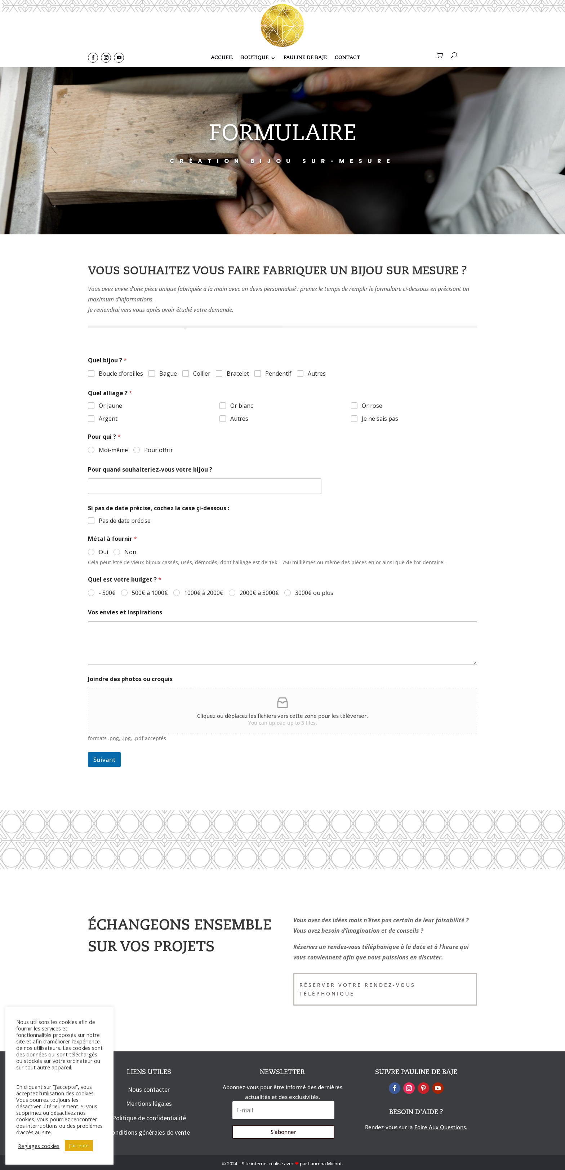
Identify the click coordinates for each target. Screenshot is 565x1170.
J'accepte (79, 1145)
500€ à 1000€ (150, 593)
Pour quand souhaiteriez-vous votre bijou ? (150, 469)
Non (130, 552)
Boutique (254, 58)
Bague (168, 374)
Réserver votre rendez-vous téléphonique (357, 989)
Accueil (222, 58)
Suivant (104, 759)
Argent (108, 419)
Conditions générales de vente (149, 1132)
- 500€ (107, 593)
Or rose (372, 406)
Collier (201, 374)
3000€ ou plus (314, 593)
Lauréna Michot (325, 1163)
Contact (347, 58)
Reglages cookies (38, 1146)
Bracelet (238, 374)
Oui (103, 552)
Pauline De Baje (305, 58)
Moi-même (113, 450)
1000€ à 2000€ (203, 593)
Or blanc (241, 406)
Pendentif (278, 374)
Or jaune (110, 406)
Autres (317, 374)
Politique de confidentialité (149, 1118)
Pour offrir (158, 450)
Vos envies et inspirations (125, 612)
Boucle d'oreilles (121, 374)
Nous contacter (149, 1089)
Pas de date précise (125, 521)
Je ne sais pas (380, 419)
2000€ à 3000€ (259, 593)
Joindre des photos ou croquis (130, 679)
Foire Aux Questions (440, 1127)
